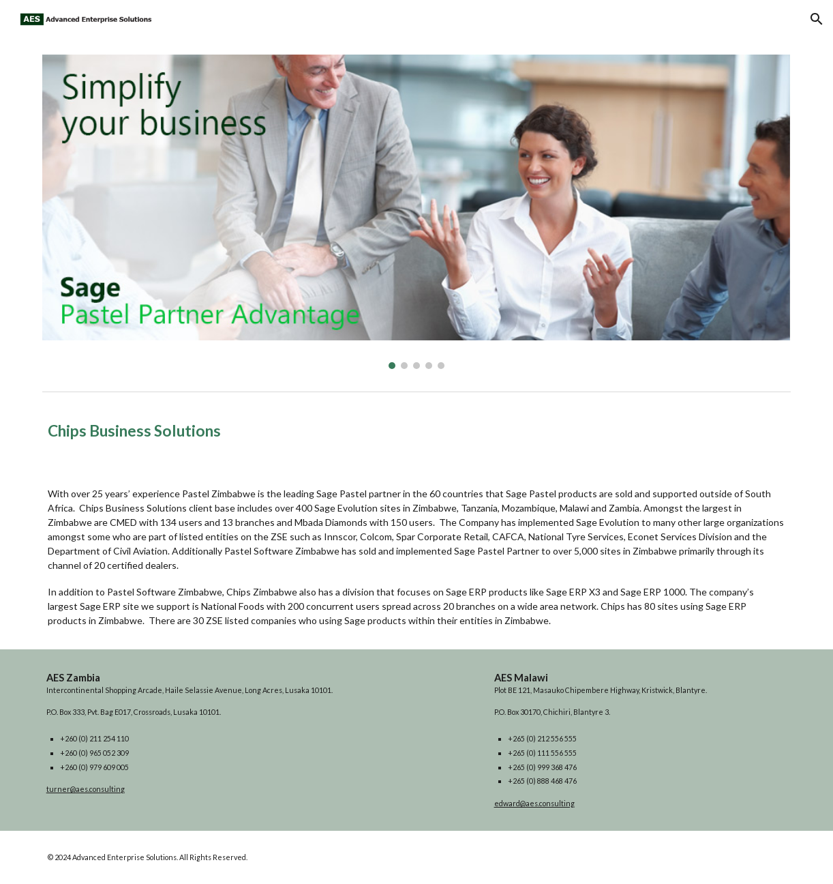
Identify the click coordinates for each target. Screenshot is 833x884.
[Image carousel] (416, 212)
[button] (816, 19)
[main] (416, 431)
